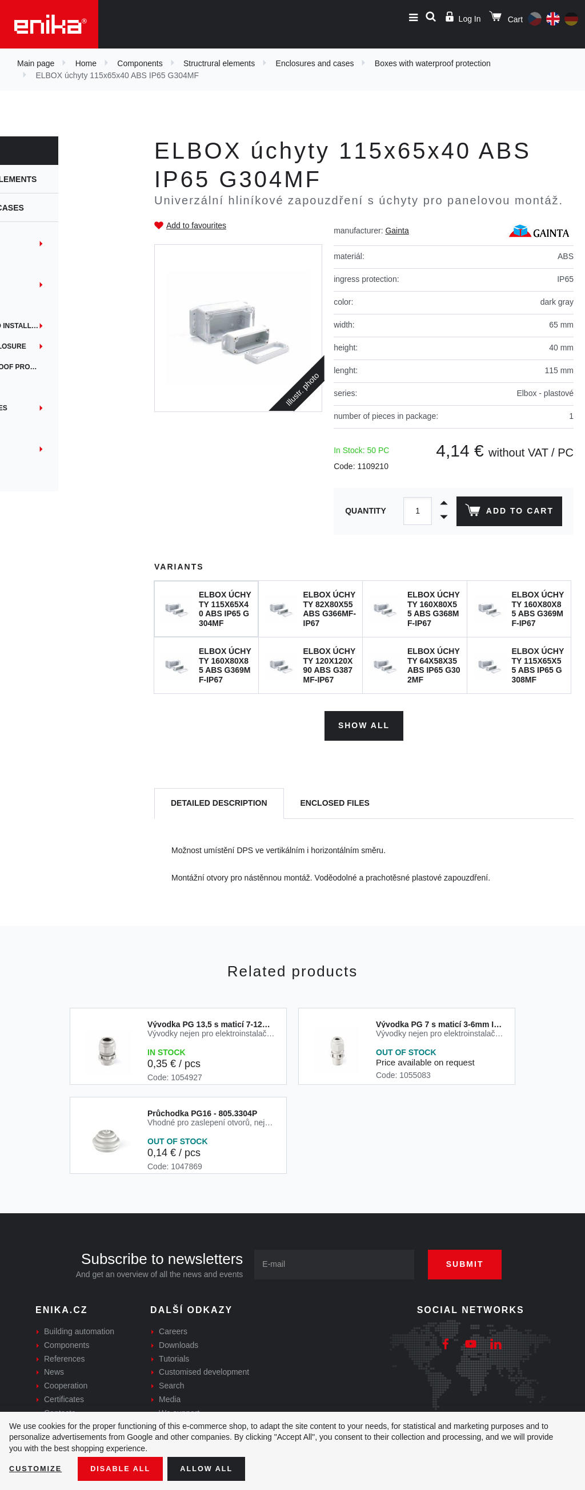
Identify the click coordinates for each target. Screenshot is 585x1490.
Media (170, 1395)
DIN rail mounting (45, 244)
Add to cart (507, 512)
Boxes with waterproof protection (433, 63)
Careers (173, 1327)
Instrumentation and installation (74, 326)
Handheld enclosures (55, 408)
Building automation (79, 1327)
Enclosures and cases (315, 63)
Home (86, 63)
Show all (364, 721)
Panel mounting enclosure (64, 346)
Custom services (44, 470)
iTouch (24, 305)
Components (139, 63)
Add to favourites (196, 225)
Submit (475, 1260)
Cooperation (65, 1382)
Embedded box (39, 264)
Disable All (127, 1467)
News (54, 1369)
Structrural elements (219, 63)
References (64, 1355)
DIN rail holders (44, 387)
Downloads (178, 1341)
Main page (35, 63)
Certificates (64, 1395)
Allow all (218, 1467)
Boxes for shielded (50, 429)
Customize (37, 1467)
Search (171, 1382)
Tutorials (174, 1355)
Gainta (396, 230)
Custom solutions (47, 449)
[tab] (219, 800)
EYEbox (25, 285)
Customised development (204, 1369)
